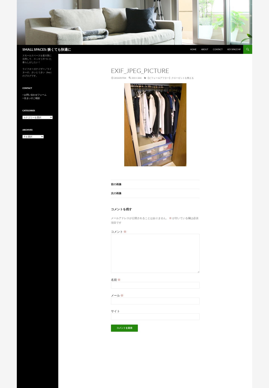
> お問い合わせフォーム (34, 94)
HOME (193, 49)
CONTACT (217, 49)
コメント (118, 231)
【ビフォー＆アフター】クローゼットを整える (170, 78)
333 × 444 (136, 78)
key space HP (234, 49)
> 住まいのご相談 (31, 98)
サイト (115, 311)
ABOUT (204, 49)
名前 (115, 279)
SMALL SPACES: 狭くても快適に (46, 49)
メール (117, 295)
